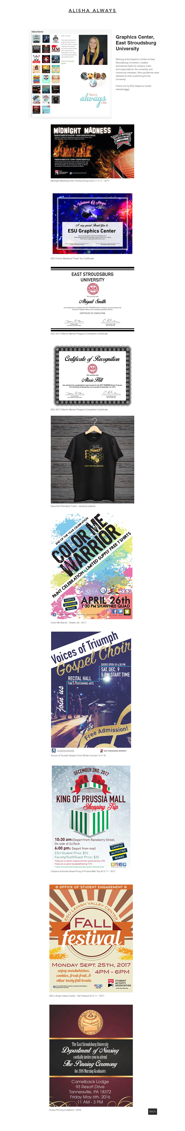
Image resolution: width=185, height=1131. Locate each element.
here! (126, 89)
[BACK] (152, 1111)
